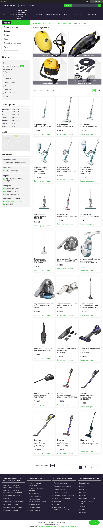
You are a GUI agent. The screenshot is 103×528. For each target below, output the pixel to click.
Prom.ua (62, 522)
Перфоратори (33, 493)
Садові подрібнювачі (62, 498)
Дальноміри (84, 483)
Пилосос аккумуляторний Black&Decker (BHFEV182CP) (64, 443)
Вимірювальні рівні (87, 498)
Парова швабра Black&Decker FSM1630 (43, 126)
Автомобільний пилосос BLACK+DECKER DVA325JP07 (90, 350)
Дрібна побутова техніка (61, 23)
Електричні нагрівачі (12, 495)
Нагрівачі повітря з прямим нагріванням (12, 486)
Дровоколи (58, 504)
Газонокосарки (59, 489)
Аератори (57, 501)
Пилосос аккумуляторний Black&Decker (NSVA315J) (90, 442)
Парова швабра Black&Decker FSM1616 (89, 126)
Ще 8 (6, 96)
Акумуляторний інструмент (34, 484)
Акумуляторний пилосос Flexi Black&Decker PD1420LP (44, 306)
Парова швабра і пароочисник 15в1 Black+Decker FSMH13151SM (41, 170)
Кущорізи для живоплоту (64, 495)
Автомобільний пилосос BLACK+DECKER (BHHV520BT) (43, 395)
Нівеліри (83, 486)
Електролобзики (34, 496)
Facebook (82, 512)
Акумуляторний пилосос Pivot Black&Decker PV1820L (67, 306)
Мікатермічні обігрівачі (13, 501)
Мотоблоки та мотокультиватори (61, 508)
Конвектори (8, 498)
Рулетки (82, 495)
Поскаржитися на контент (48, 526)
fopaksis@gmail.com (14, 201)
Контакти (74, 14)
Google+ (82, 509)
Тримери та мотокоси (62, 486)
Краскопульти (34, 510)
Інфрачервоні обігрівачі (12, 507)
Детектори (83, 489)
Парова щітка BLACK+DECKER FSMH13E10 (40, 261)
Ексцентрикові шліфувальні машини (37, 500)
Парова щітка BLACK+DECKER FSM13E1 (89, 215)
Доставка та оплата (88, 14)
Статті (6, 35)
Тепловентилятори (10, 504)
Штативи (82, 492)
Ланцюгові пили (60, 483)
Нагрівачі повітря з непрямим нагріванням (13, 491)
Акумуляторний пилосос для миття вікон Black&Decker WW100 (90, 261)
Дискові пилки (34, 507)
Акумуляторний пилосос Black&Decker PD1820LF (67, 260)
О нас (65, 14)
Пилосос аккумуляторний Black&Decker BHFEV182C (67, 395)
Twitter (82, 506)
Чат (94, 522)
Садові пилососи (60, 492)
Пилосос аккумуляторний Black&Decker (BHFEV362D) (41, 443)
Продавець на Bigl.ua (51, 524)
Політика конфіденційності (66, 526)
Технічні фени (34, 504)
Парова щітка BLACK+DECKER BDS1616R (67, 215)
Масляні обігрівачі (10, 510)
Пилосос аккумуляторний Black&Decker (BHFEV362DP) (87, 396)
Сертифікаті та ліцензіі (13, 43)
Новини (7, 31)
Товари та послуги (52, 14)
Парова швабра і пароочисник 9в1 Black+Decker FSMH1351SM (87, 170)
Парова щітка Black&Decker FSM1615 (65, 126)
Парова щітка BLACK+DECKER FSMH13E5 (40, 216)
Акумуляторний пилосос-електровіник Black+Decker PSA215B (89, 306)
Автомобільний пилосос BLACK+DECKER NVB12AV (43, 349)
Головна (38, 14)
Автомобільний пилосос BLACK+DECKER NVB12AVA (66, 350)
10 (91, 467)
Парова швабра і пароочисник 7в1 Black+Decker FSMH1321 (66, 169)
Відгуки (7, 47)
